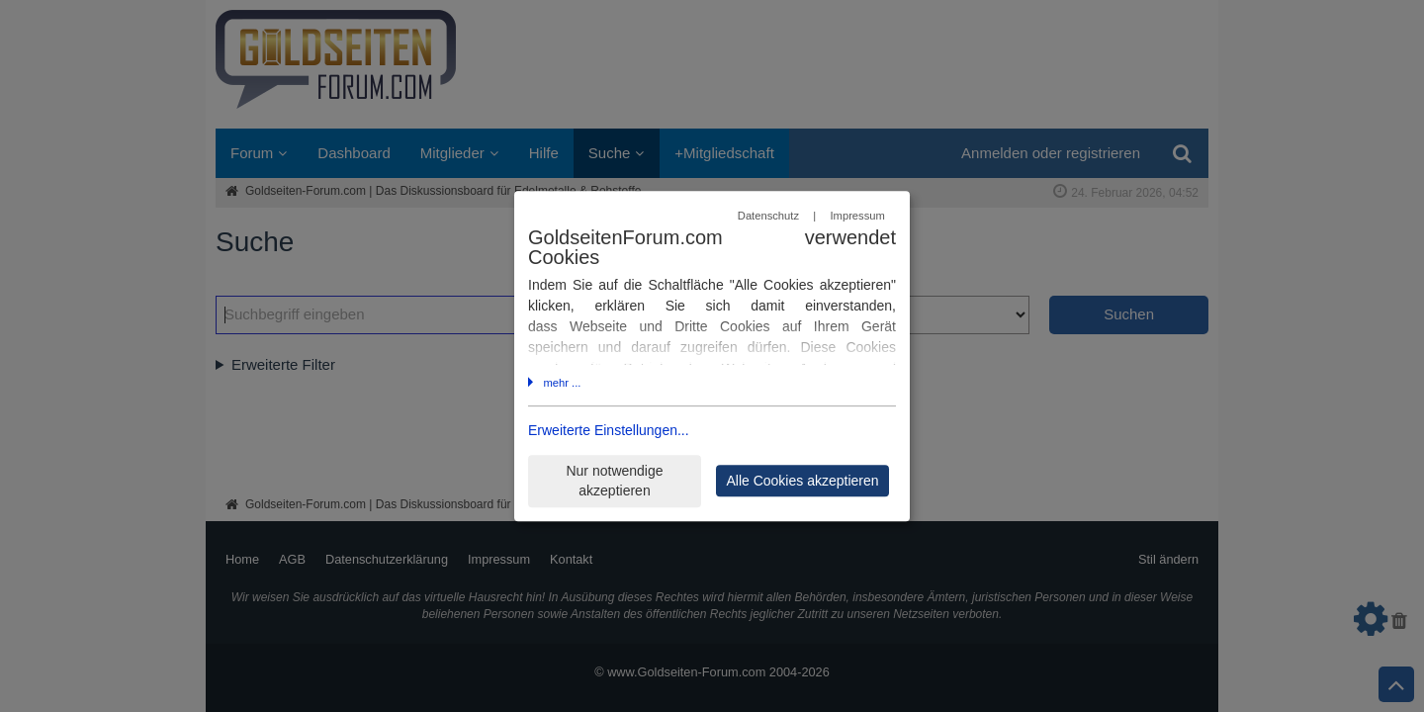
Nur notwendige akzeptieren (614, 481)
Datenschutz (768, 216)
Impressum (857, 216)
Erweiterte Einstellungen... (608, 431)
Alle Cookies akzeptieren (802, 481)
